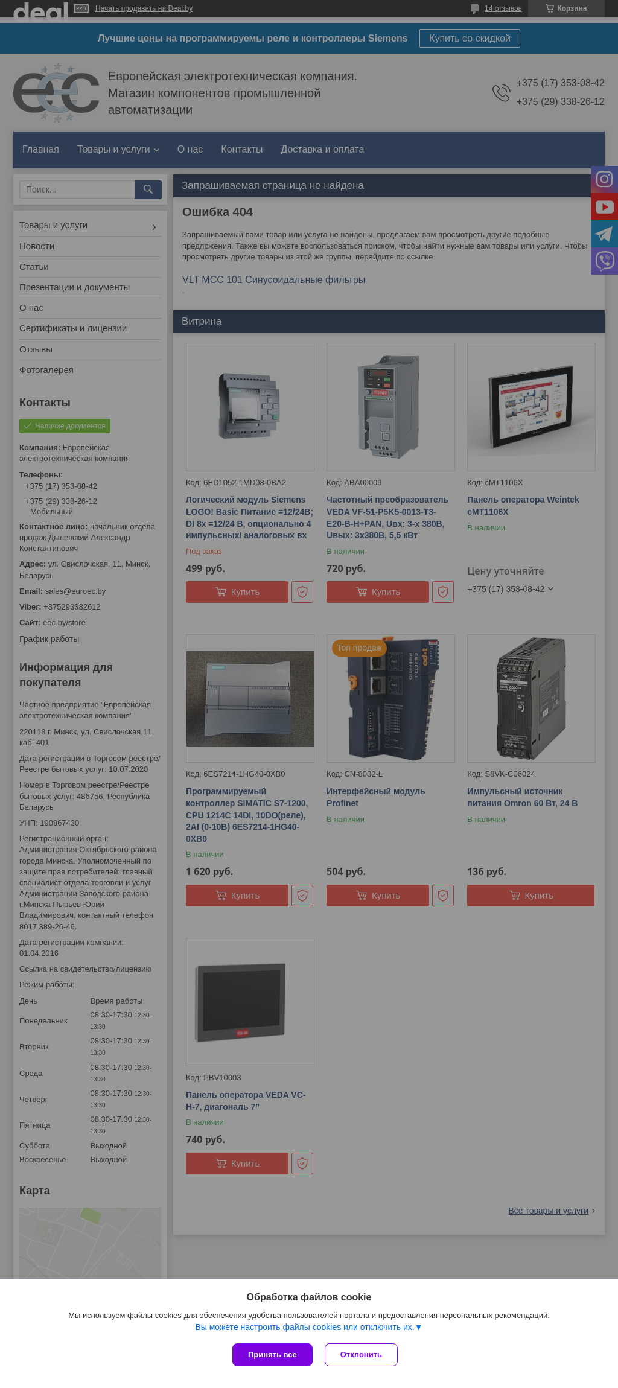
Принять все (272, 1354)
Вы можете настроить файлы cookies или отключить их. (304, 1327)
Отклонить (361, 1354)
